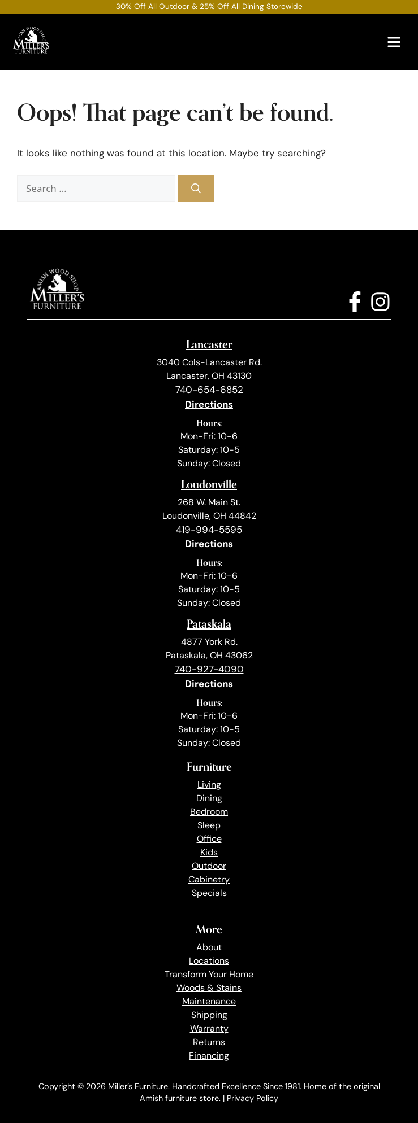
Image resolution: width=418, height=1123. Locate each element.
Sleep (209, 825)
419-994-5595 (209, 529)
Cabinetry (209, 879)
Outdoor (209, 865)
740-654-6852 (209, 389)
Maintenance (209, 1001)
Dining (209, 798)
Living (209, 784)
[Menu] (394, 42)
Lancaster (209, 344)
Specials (209, 893)
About (209, 947)
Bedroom (209, 811)
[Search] (196, 188)
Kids (209, 852)
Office (209, 838)
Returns (209, 1042)
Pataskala (209, 624)
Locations (209, 960)
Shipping (209, 1015)
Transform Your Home (209, 974)
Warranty (209, 1028)
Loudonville (209, 484)
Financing (209, 1055)
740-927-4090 (209, 669)
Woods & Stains (209, 987)
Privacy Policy (252, 1098)
